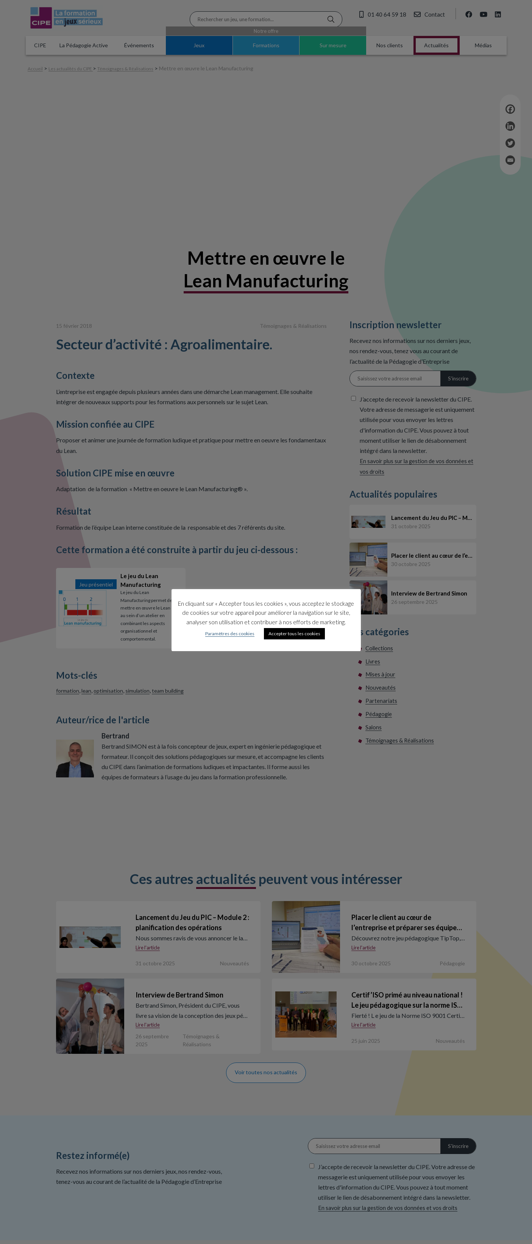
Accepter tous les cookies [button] (294, 633)
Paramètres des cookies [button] (229, 633)
